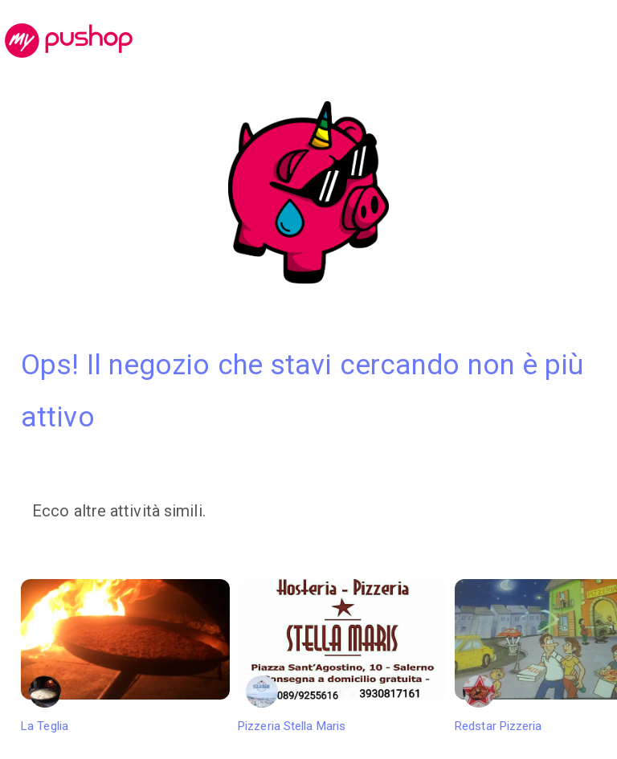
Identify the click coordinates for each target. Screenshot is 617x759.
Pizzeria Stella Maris (342, 656)
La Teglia (125, 656)
